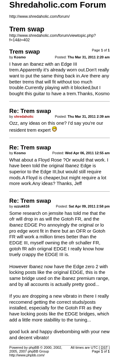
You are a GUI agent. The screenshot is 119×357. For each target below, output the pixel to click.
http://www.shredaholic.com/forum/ (39, 16)
